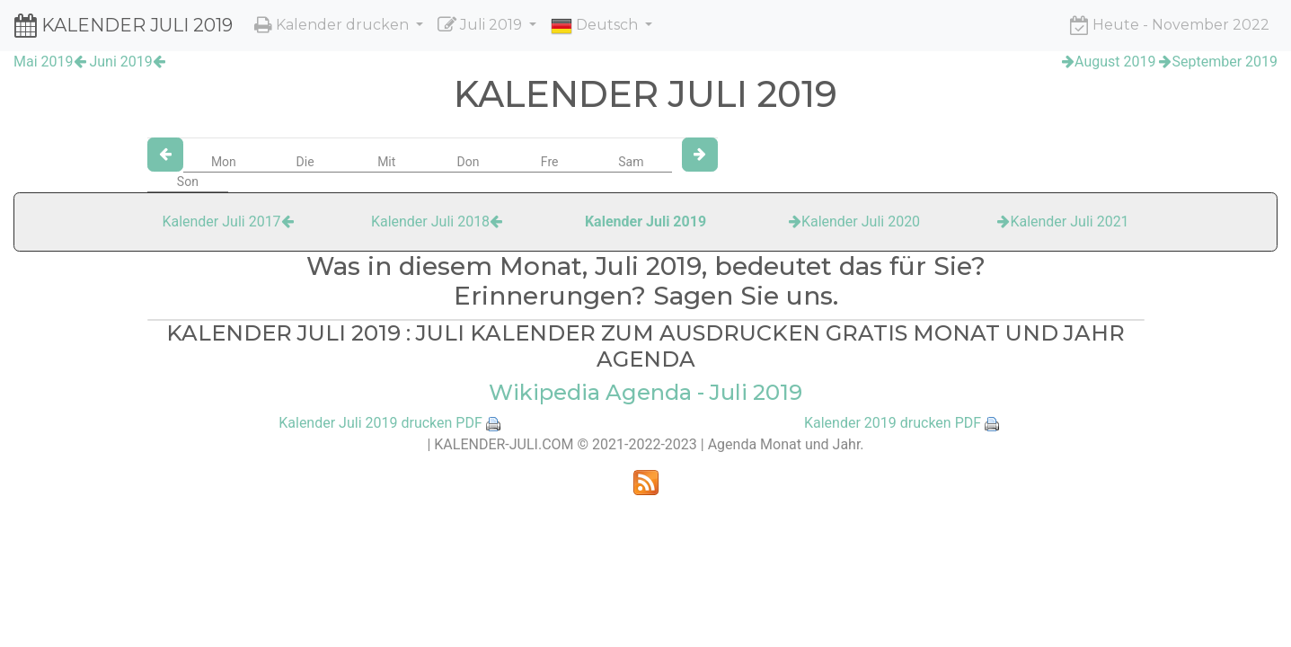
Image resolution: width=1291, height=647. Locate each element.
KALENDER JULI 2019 (123, 25)
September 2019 (1218, 61)
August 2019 (1108, 61)
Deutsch (596, 26)
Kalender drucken (333, 24)
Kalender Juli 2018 (436, 221)
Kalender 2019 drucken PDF (892, 422)
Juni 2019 (126, 61)
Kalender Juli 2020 (854, 221)
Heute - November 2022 (1169, 24)
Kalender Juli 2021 (1062, 221)
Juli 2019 (482, 24)
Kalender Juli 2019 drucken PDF (380, 422)
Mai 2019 (49, 61)
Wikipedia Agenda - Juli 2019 (645, 392)
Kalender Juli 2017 (227, 221)
